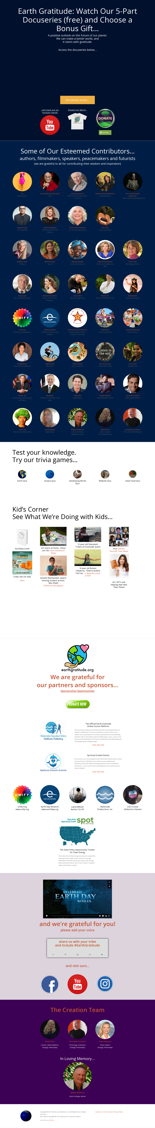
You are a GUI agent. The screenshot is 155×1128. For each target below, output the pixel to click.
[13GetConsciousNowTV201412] (50, 1029)
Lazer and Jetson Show (57, 551)
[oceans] (50, 474)
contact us (98, 1112)
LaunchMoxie (50, 1120)
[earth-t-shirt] (77, 121)
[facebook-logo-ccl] (50, 984)
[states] (77, 836)
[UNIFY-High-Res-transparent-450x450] (22, 794)
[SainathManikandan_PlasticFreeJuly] (53, 566)
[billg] (77, 1076)
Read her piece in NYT (92, 574)
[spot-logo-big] (77, 820)
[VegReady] (132, 474)
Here (22, 580)
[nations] (77, 474)
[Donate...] (105, 132)
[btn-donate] (77, 704)
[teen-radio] (119, 536)
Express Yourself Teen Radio (119, 549)
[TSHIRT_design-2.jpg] (77, 317)
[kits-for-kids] (22, 562)
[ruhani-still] (87, 557)
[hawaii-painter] (53, 536)
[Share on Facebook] (53, 954)
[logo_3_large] (105, 794)
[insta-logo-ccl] (105, 984)
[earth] (22, 474)
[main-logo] (50, 794)
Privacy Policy (118, 1112)
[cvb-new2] (77, 1029)
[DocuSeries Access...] (77, 100)
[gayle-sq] (105, 1029)
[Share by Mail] (102, 954)
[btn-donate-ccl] (105, 118)
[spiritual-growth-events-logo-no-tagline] (53, 762)
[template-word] (22, 536)
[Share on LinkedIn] (77, 954)
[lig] (132, 794)
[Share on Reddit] (90, 954)
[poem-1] (87, 534)
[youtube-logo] (50, 125)
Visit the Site (98, 745)
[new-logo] (53, 731)
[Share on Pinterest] (65, 954)
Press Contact (107, 1112)
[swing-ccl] (77, 795)
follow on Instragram (53, 585)
